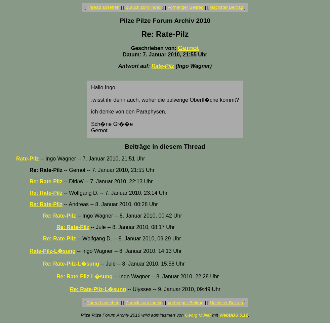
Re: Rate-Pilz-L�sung (71, 264)
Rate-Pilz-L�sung (53, 251)
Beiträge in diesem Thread (165, 146)
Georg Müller (198, 315)
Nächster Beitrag (226, 7)
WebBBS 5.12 (233, 315)
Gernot (188, 47)
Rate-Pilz (163, 66)
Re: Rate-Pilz (46, 181)
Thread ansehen (103, 7)
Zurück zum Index (143, 7)
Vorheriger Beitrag (185, 7)
